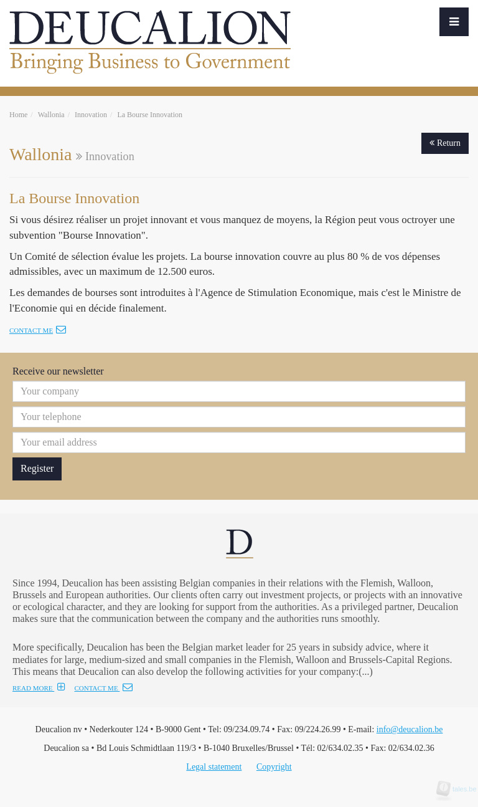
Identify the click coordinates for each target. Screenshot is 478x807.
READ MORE (38, 688)
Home (18, 114)
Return (445, 143)
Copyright (274, 766)
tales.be (460, 789)
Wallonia (51, 114)
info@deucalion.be (410, 729)
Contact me (37, 330)
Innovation (91, 114)
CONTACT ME (103, 688)
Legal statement (213, 766)
